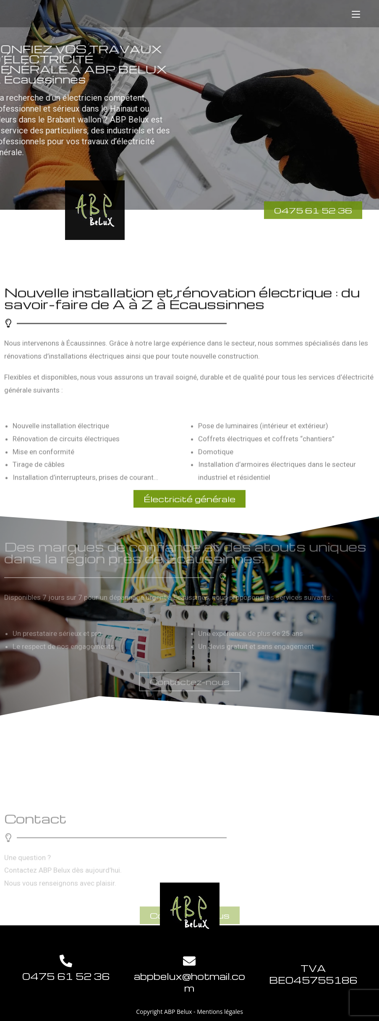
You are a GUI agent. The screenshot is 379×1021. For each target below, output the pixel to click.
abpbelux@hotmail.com (189, 982)
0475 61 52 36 (66, 976)
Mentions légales (220, 1012)
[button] (189, 681)
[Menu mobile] (356, 13)
